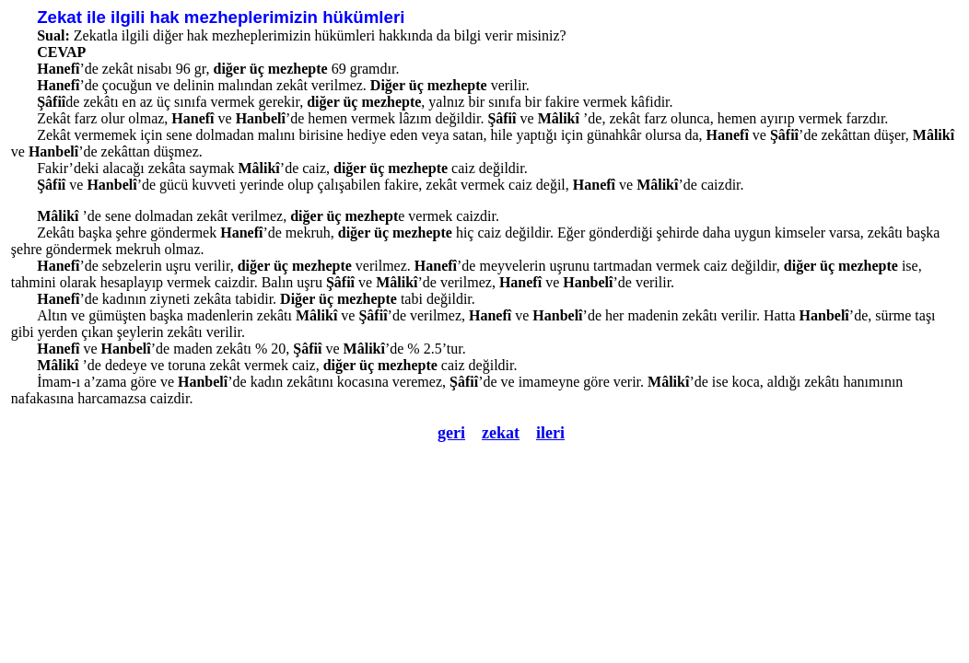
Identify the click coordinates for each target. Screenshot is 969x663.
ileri (550, 433)
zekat (501, 433)
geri (451, 433)
